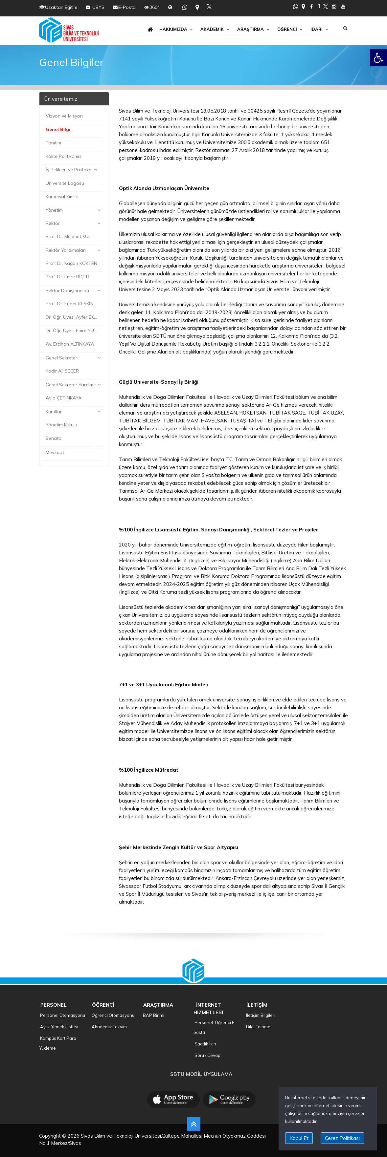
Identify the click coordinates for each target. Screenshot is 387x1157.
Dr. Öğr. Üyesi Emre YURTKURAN (74, 330)
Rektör (52, 223)
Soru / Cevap (207, 1055)
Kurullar (53, 412)
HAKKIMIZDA (176, 29)
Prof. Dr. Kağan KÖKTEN (70, 263)
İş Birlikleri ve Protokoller (71, 170)
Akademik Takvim (109, 1026)
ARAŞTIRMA (254, 29)
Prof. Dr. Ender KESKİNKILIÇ (73, 304)
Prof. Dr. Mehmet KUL (67, 236)
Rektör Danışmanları (66, 290)
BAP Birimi (153, 1015)
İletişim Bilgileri (260, 1015)
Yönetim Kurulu (60, 425)
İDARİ (320, 29)
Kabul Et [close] (298, 1138)
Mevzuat (54, 452)
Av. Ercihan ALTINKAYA (69, 344)
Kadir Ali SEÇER (61, 371)
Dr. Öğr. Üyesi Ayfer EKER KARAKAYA (74, 317)
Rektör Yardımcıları (65, 250)
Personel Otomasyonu (62, 1015)
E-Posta (127, 7)
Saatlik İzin (205, 1043)
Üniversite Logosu (64, 183)
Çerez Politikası (342, 1138)
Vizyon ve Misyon (63, 116)
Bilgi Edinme (257, 1026)
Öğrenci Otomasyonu (112, 1015)
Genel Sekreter (60, 358)
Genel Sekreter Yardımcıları (73, 385)
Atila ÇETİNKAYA (62, 398)
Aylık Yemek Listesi (58, 1026)
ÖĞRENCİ (290, 29)
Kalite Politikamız (63, 156)
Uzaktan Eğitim (61, 7)
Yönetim (53, 210)
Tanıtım (52, 143)
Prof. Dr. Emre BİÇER (66, 277)
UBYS (97, 7)
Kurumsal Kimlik (61, 197)
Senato (52, 438)
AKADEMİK (215, 29)
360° (154, 7)
